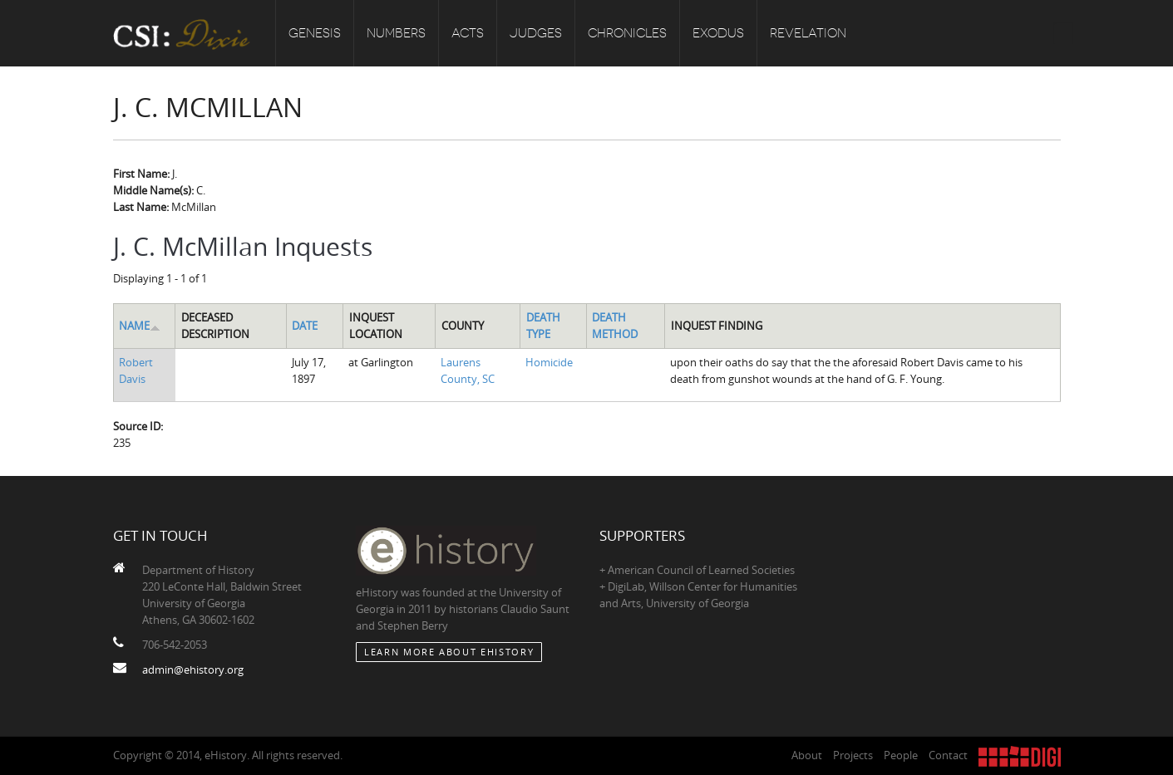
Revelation (808, 33)
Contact (948, 755)
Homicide (549, 362)
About (806, 755)
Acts (467, 33)
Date (305, 325)
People (901, 755)
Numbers (396, 33)
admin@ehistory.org (193, 669)
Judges (536, 33)
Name (139, 325)
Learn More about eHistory (449, 651)
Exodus (718, 33)
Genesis (314, 33)
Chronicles (627, 33)
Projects (853, 755)
